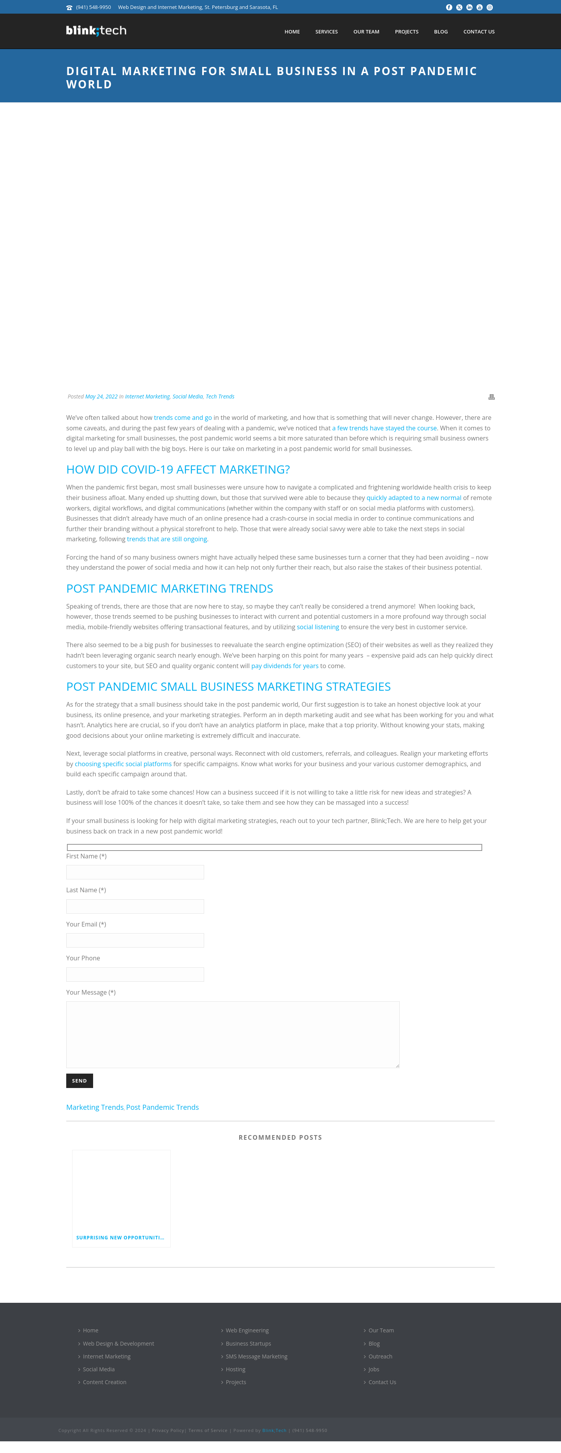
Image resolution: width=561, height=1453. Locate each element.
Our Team (366, 31)
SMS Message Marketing (254, 1368)
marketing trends (95, 1118)
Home (292, 31)
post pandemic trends (162, 1118)
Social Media (188, 396)
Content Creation (102, 1393)
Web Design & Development (116, 1355)
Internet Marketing (147, 396)
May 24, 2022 (101, 396)
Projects (406, 31)
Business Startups (246, 1355)
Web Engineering (245, 1342)
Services (327, 31)
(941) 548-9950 (93, 7)
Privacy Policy (168, 1442)
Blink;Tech (275, 1442)
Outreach (378, 1368)
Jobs (371, 1381)
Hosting (233, 1381)
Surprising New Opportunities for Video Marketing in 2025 (123, 1249)
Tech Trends (220, 396)
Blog (441, 31)
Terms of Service (208, 1442)
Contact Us (479, 31)
